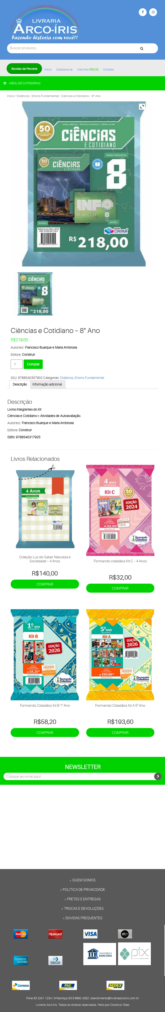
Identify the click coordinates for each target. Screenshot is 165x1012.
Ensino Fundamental (45, 96)
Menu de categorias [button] (22, 83)
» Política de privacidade (82, 890)
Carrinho (87, 69)
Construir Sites (119, 1005)
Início (47, 69)
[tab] (19, 384)
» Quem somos (83, 880)
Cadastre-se (64, 69)
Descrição (20, 384)
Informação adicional (47, 384)
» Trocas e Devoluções (82, 909)
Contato (108, 69)
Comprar (33, 364)
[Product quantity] (17, 364)
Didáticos (23, 96)
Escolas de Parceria (24, 69)
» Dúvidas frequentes (82, 918)
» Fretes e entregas (82, 899)
